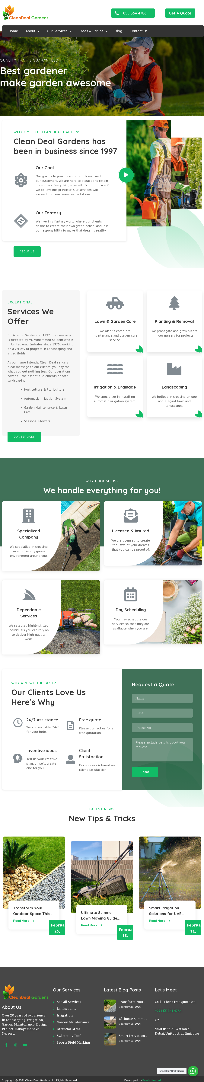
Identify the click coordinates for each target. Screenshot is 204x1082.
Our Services (57, 31)
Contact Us (139, 31)
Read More (24, 922)
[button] (133, 13)
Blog (118, 31)
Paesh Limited (151, 1072)
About (30, 31)
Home (13, 31)
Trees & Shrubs (91, 31)
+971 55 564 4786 (168, 1003)
